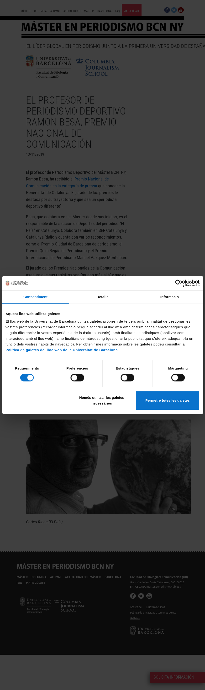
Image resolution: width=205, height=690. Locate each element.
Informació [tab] (169, 297)
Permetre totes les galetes (167, 400)
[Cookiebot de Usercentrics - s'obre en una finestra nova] (179, 283)
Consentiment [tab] (35, 297)
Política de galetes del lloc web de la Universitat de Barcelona (61, 350)
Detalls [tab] (103, 297)
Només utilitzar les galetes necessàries (101, 400)
